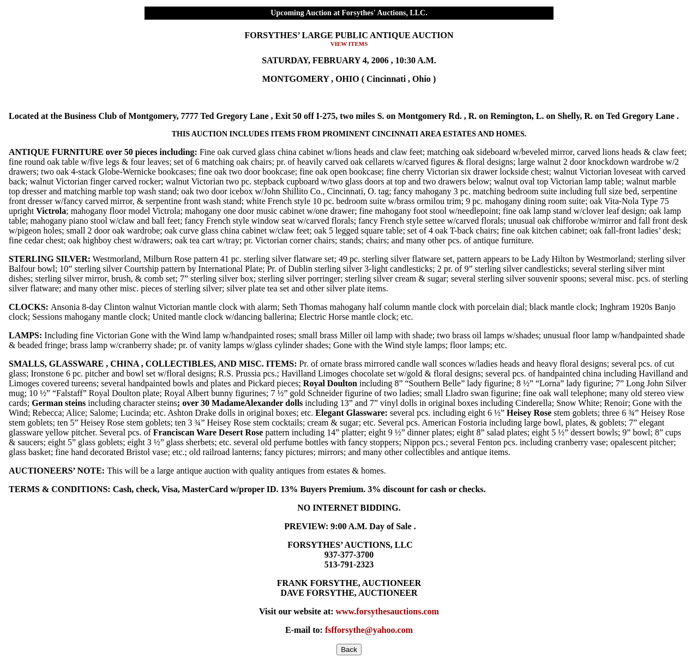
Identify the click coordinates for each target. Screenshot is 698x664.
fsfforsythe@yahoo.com (369, 630)
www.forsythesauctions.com (387, 611)
